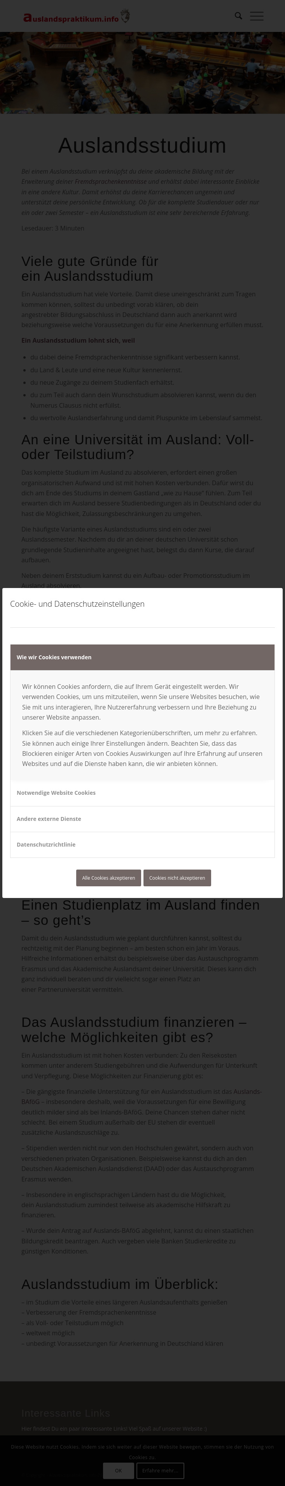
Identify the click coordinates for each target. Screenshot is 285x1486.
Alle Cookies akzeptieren (108, 878)
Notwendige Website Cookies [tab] (56, 792)
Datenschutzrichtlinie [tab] (46, 844)
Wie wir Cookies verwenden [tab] (54, 657)
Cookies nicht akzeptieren (177, 878)
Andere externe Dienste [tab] (49, 818)
